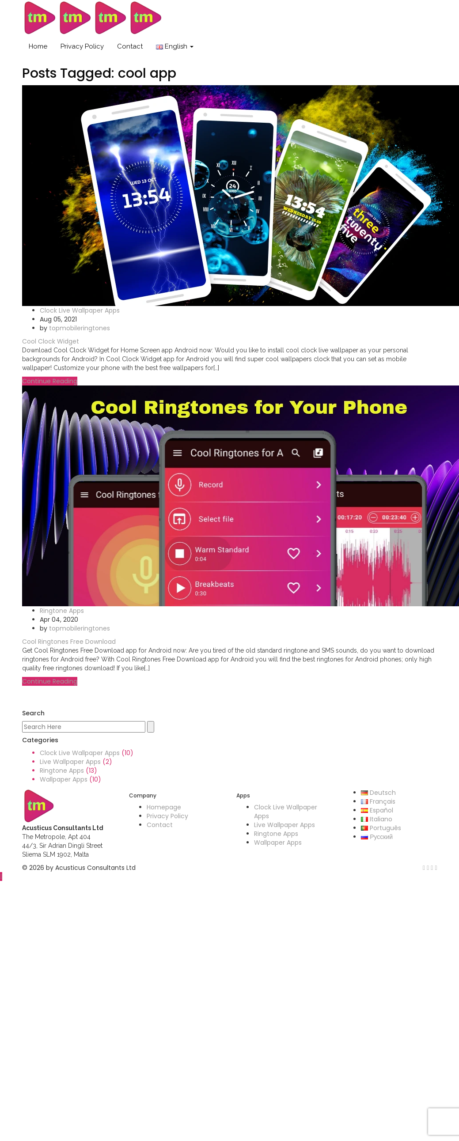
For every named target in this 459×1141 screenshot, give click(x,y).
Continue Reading (49, 381)
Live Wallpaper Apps (70, 761)
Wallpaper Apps (63, 779)
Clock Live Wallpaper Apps (80, 310)
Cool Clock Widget (50, 341)
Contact (130, 46)
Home (38, 46)
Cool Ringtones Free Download (69, 641)
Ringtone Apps (62, 610)
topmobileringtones (79, 328)
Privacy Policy (82, 46)
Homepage (164, 807)
